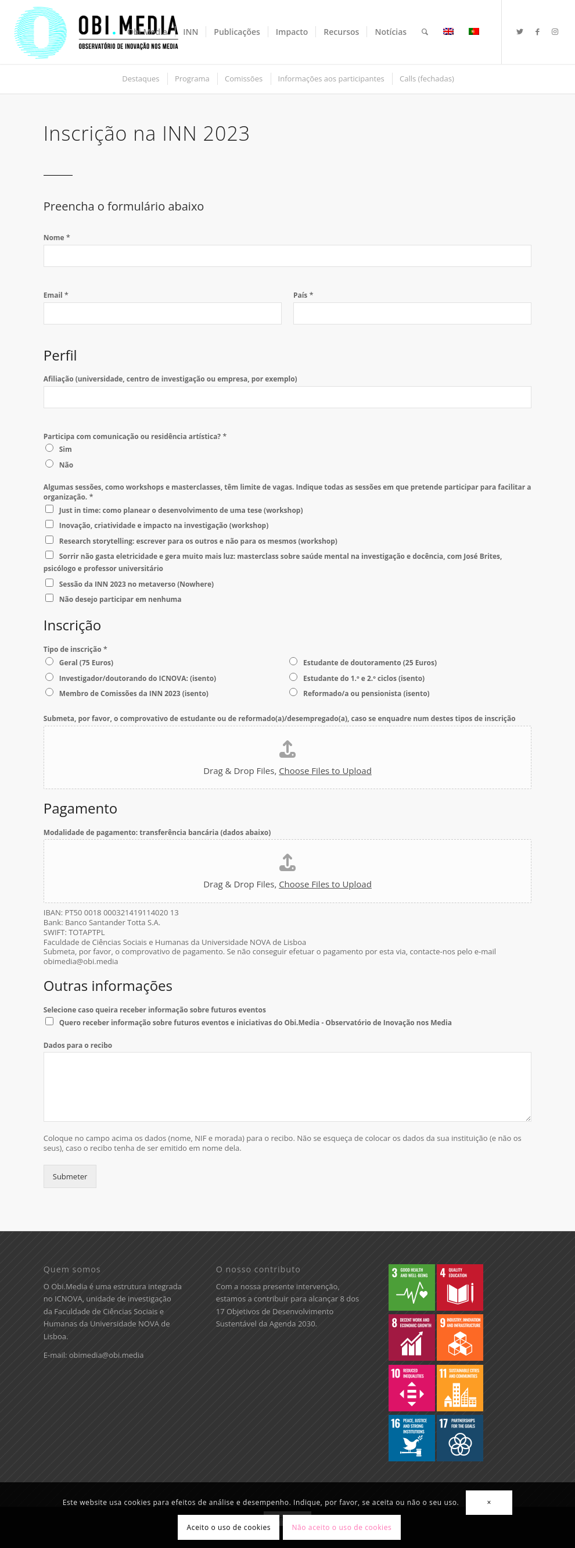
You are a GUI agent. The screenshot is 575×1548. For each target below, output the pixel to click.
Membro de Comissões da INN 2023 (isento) (134, 693)
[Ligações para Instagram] (554, 31)
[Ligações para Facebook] (537, 31)
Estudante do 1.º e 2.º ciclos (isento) (364, 678)
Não (66, 465)
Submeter (70, 1176)
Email (56, 295)
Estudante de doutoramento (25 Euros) (370, 663)
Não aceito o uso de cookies (341, 1527)
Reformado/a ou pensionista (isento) (366, 693)
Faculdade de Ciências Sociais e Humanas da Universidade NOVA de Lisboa (107, 1324)
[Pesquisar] (425, 32)
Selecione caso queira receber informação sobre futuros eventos (155, 1010)
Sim (65, 449)
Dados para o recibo (78, 1045)
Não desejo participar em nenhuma (120, 599)
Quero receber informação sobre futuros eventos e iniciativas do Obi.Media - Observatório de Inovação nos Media (255, 1023)
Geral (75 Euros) (86, 663)
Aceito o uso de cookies (229, 1527)
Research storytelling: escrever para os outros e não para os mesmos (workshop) (198, 541)
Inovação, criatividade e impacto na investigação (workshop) (163, 525)
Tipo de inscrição (75, 649)
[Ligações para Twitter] (520, 31)
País (303, 295)
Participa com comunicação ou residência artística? (135, 436)
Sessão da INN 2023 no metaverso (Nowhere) (136, 584)
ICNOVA (68, 1298)
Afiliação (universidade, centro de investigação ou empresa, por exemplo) (170, 379)
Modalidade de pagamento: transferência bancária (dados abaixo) (157, 832)
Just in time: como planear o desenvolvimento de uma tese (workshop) (181, 510)
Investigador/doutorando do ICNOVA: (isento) (137, 678)
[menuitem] (147, 32)
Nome (57, 237)
